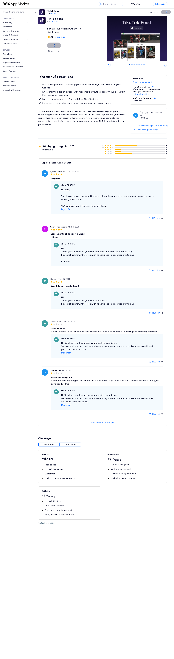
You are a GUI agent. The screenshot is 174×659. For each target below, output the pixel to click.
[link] (15, 12)
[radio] (49, 444)
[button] (152, 87)
